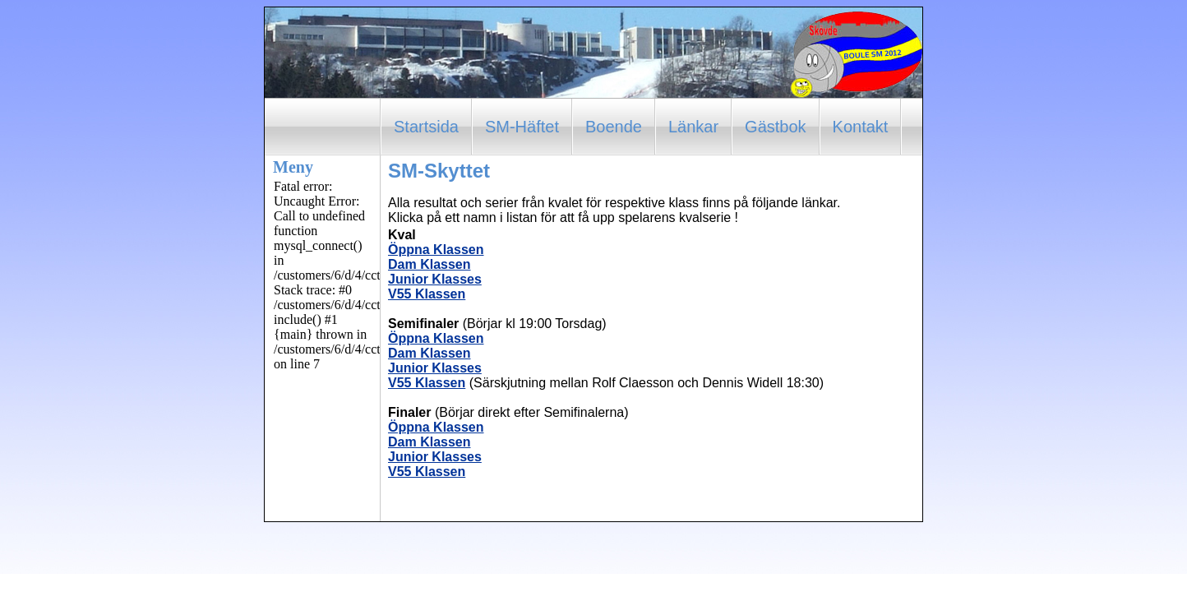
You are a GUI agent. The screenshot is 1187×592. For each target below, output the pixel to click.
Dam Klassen (429, 264)
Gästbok (775, 127)
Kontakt (861, 127)
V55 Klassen (426, 294)
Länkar (693, 127)
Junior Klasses (435, 279)
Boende (613, 127)
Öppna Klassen (435, 250)
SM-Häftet (522, 127)
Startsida (426, 127)
